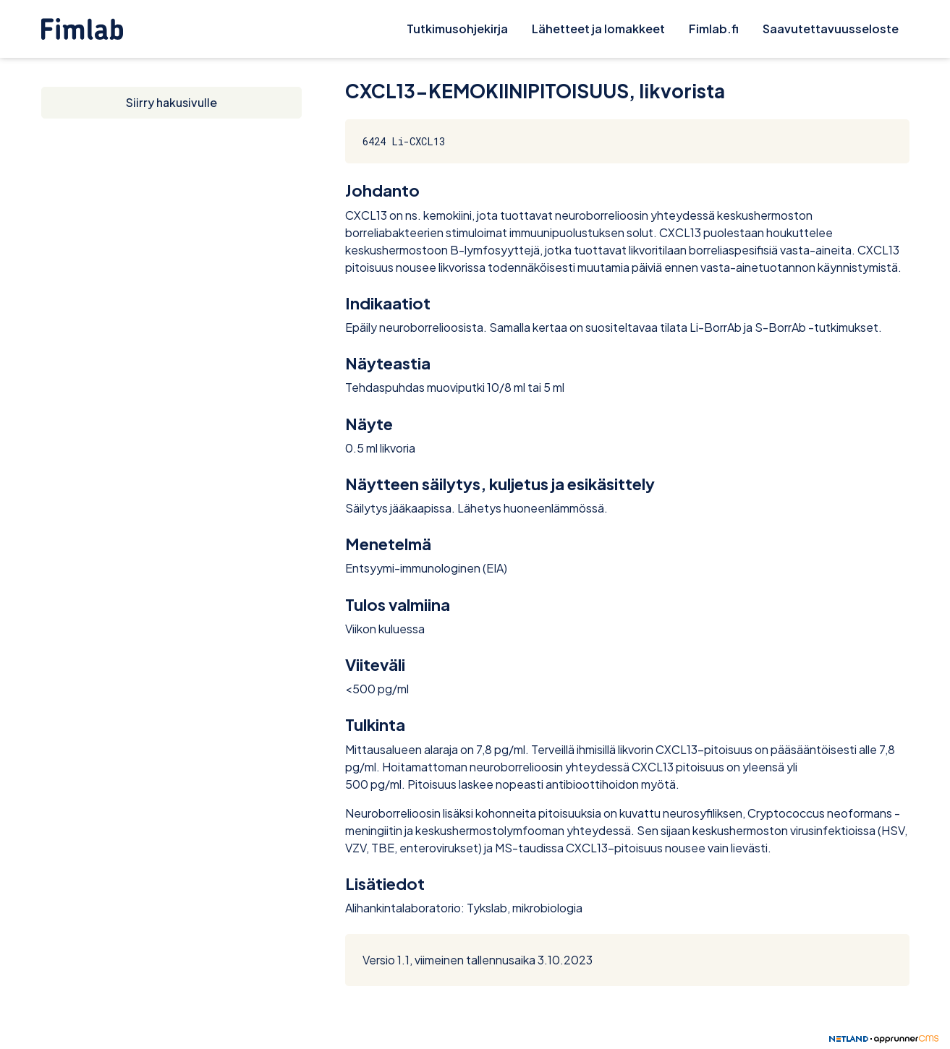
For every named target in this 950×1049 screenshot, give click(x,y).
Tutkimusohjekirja (457, 28)
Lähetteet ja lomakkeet (598, 28)
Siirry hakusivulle (171, 102)
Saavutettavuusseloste (831, 28)
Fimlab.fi (714, 28)
